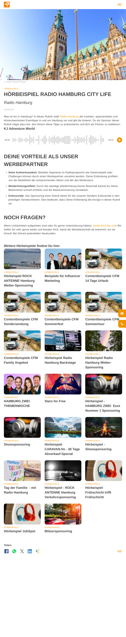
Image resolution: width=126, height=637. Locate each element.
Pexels (23, 82)
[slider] (59, 140)
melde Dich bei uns (104, 225)
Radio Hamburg (69, 116)
